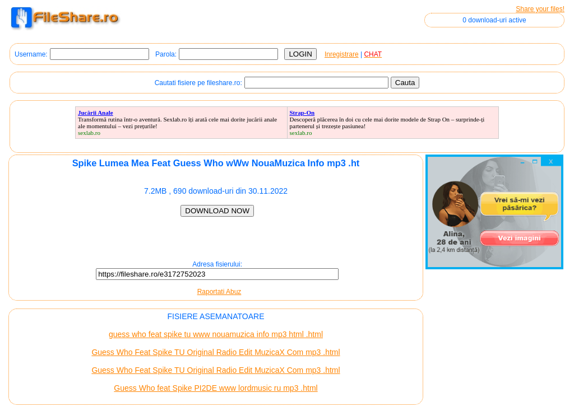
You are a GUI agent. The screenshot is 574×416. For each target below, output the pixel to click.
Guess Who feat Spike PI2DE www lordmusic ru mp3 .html (215, 388)
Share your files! (540, 9)
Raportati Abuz (219, 292)
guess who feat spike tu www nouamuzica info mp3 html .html (216, 334)
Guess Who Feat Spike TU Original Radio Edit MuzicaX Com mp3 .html (215, 352)
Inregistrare (342, 54)
